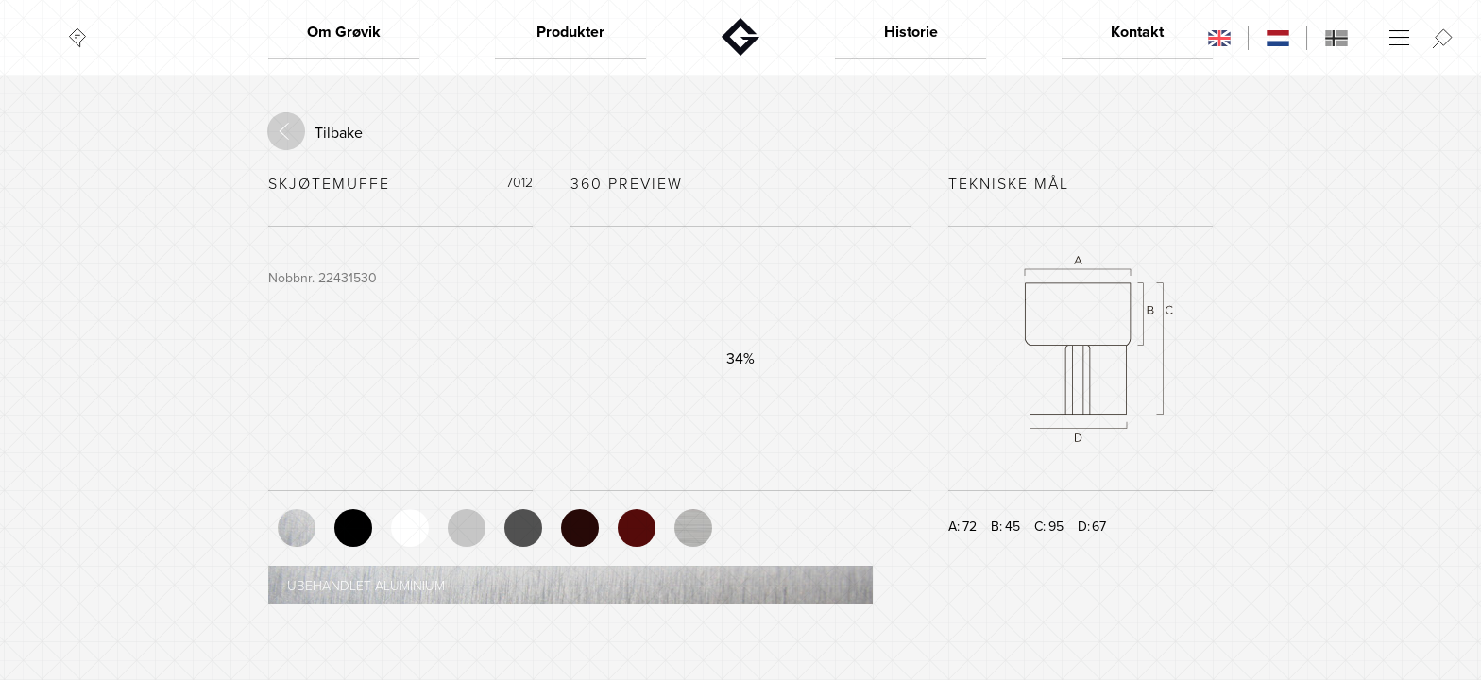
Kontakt (1137, 32)
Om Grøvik (344, 32)
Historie (911, 32)
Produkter (570, 32)
